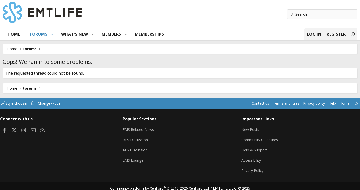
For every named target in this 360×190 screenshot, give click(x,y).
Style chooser (37, 103)
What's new (93, 34)
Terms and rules (259, 103)
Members (129, 34)
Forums (56, 34)
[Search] (304, 14)
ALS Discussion (143, 147)
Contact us (232, 103)
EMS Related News (146, 128)
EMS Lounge (140, 157)
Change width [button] (73, 103)
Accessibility (244, 157)
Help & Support (247, 147)
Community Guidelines (253, 138)
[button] (70, 34)
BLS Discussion (143, 138)
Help (309, 103)
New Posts (244, 128)
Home (32, 34)
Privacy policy (289, 103)
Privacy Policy (246, 167)
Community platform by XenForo (163, 184)
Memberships (167, 34)
